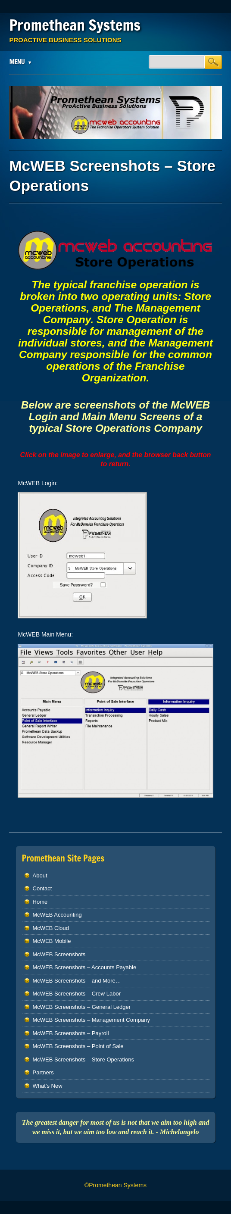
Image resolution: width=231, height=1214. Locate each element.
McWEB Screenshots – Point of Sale (78, 1046)
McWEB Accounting (57, 914)
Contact (42, 888)
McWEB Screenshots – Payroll (71, 1033)
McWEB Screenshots (59, 954)
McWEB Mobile (52, 941)
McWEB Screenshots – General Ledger (82, 1007)
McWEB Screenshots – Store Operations (83, 1059)
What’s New (47, 1086)
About (40, 875)
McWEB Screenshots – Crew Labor (77, 993)
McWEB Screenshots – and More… (77, 980)
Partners (43, 1072)
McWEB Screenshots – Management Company (91, 1020)
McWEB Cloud (51, 928)
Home (40, 902)
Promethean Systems (74, 25)
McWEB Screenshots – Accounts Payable (85, 967)
